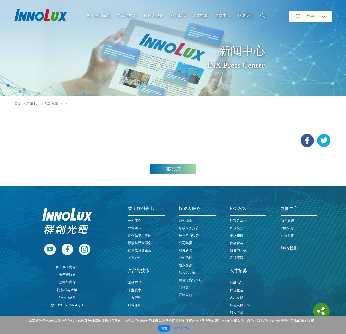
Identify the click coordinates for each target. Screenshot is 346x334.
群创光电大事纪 (139, 235)
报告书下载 (238, 250)
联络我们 (245, 15)
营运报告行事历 (190, 280)
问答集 (184, 287)
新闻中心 (222, 15)
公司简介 (134, 220)
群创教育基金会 (139, 250)
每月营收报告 (189, 235)
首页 (17, 104)
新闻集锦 (287, 220)
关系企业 (134, 258)
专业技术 (134, 290)
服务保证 (134, 305)
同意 (164, 328)
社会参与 (236, 243)
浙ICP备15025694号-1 (67, 305)
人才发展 (236, 297)
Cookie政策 (67, 297)
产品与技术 (126, 15)
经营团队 (134, 228)
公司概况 (185, 220)
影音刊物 (287, 235)
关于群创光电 (98, 15)
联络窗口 (185, 295)
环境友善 (236, 228)
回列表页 (173, 169)
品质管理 (134, 297)
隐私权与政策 (67, 290)
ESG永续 (177, 15)
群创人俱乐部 (240, 305)
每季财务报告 (189, 228)
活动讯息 (51, 104)
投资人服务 (153, 15)
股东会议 (185, 265)
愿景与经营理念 (139, 243)
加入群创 (236, 312)
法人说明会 (187, 272)
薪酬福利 (236, 283)
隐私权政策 (182, 328)
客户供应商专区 (67, 267)
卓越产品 (134, 283)
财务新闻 (185, 250)
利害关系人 (238, 220)
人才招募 (200, 15)
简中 (310, 16)
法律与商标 (67, 282)
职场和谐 (236, 235)
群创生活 (236, 290)
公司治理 (185, 258)
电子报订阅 (67, 275)
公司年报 (185, 243)
